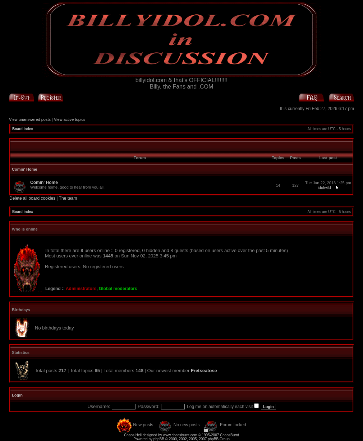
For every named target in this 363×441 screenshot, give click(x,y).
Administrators (81, 288)
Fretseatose (204, 370)
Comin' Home (24, 169)
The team (68, 198)
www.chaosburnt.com (180, 435)
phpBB (158, 439)
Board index (22, 129)
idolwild (324, 187)
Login (17, 395)
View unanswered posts (30, 119)
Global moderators (118, 288)
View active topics (69, 119)
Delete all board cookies (32, 198)
